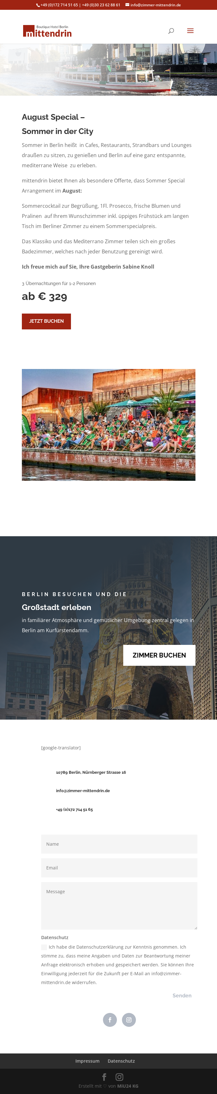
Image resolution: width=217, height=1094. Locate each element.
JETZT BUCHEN (46, 321)
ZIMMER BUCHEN (159, 655)
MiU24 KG (127, 1086)
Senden (182, 996)
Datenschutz (121, 1061)
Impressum (87, 1061)
